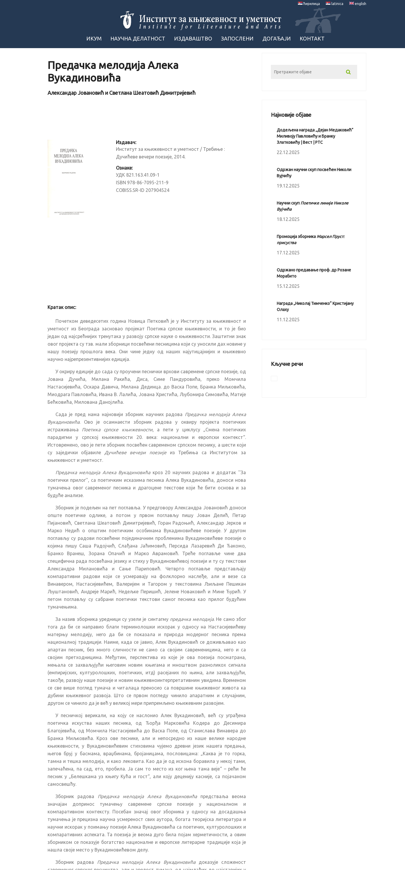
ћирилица (309, 3)
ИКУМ (94, 38)
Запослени (237, 38)
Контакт (312, 38)
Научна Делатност (137, 38)
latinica (334, 3)
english (357, 3)
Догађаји (276, 38)
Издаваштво (193, 38)
